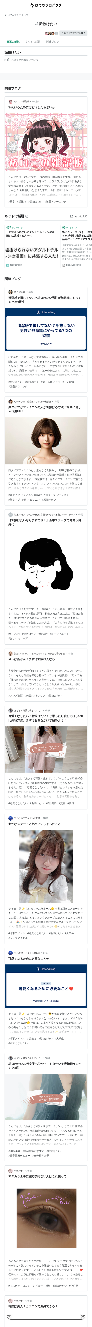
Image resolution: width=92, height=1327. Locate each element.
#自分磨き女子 (40, 1155)
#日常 (11, 201)
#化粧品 (73, 1285)
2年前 (80, 514)
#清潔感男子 (32, 381)
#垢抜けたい (35, 201)
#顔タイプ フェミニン (56, 494)
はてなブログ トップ (16, 15)
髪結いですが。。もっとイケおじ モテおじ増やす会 (39, 653)
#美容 (70, 803)
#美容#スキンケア (35, 695)
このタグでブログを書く (73, 33)
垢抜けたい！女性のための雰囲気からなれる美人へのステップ (44, 514)
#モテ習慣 (68, 381)
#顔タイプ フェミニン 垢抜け (25, 494)
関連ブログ (52, 41)
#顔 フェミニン (31, 499)
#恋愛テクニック (18, 386)
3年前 (45, 818)
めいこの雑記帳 (21, 101)
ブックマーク (14, 227)
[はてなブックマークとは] (26, 216)
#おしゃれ (14, 633)
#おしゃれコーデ (18, 638)
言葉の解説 (13, 41)
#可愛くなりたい (18, 803)
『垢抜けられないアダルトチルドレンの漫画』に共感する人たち (30, 234)
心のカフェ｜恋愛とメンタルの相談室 (32, 401)
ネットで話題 (33, 41)
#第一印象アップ (50, 381)
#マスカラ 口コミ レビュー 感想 (29, 1285)
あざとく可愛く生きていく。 (28, 710)
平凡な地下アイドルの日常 (27, 818)
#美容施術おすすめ (33, 1151)
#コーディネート (59, 633)
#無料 (62, 803)
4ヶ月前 (36, 101)
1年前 (30, 292)
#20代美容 (14, 1151)
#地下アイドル (16, 933)
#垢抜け (21, 201)
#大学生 (69, 933)
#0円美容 (51, 803)
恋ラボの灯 (19, 292)
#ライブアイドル (18, 938)
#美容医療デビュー (19, 1155)
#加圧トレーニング (56, 201)
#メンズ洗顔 (15, 695)
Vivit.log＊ (19, 1170)
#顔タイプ (14, 499)
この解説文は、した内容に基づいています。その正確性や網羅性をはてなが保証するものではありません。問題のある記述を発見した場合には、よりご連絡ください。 (22, 60)
